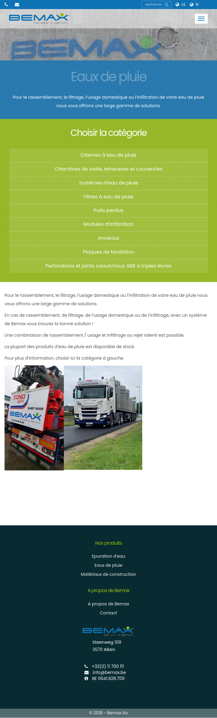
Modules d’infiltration (108, 224)
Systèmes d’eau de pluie (108, 182)
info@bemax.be (105, 672)
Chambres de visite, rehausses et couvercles (108, 168)
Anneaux (108, 238)
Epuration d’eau (108, 556)
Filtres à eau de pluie (108, 196)
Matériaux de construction (108, 574)
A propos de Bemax (108, 604)
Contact (108, 613)
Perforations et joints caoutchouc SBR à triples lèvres (108, 265)
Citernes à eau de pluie (108, 155)
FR (197, 5)
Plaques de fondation (108, 251)
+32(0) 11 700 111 (104, 666)
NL (183, 5)
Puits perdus (108, 210)
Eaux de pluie (109, 565)
